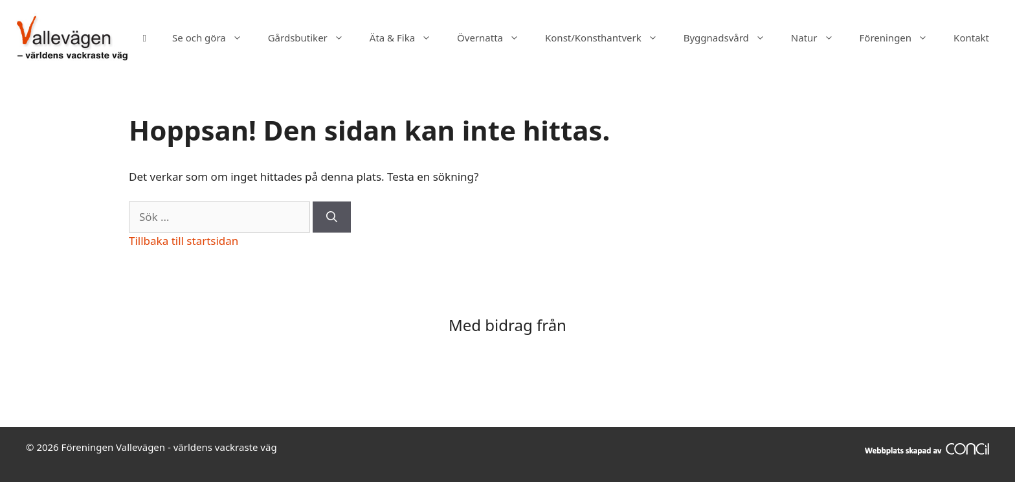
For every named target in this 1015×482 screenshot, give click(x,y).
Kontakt (971, 37)
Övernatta (494, 37)
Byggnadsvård (731, 37)
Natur (819, 37)
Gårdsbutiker (312, 37)
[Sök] (332, 217)
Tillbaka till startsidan (183, 240)
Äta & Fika (407, 37)
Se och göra (213, 37)
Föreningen (900, 37)
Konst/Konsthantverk (608, 37)
